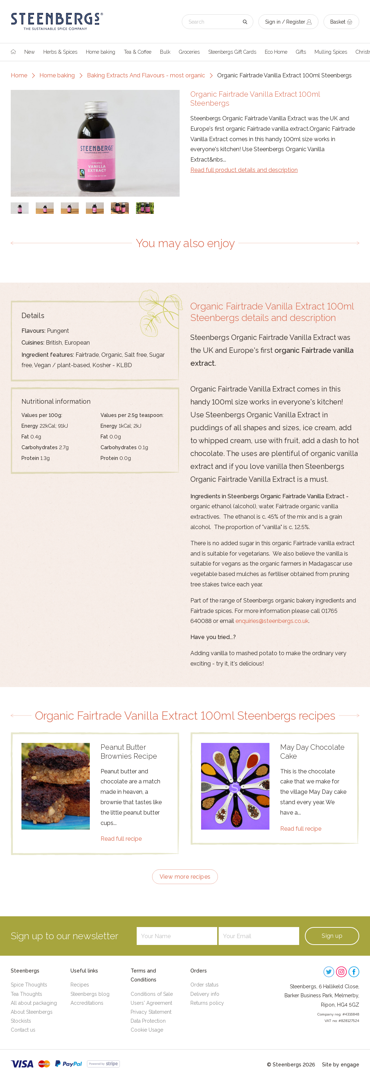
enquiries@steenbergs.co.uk (271, 621)
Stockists (21, 1021)
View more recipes (185, 876)
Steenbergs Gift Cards (232, 52)
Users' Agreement (151, 1003)
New (29, 52)
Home (19, 75)
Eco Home (276, 52)
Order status (204, 985)
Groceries (189, 52)
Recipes (79, 985)
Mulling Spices (331, 52)
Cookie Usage (147, 1030)
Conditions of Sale (152, 994)
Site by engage (340, 1064)
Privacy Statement (151, 1012)
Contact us (23, 1030)
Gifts (301, 52)
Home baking (100, 52)
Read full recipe (121, 838)
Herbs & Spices (60, 52)
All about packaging (34, 1003)
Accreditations (86, 1003)
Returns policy (207, 1003)
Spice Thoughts (29, 985)
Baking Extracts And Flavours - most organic (146, 75)
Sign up (332, 935)
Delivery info (204, 994)
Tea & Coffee (137, 52)
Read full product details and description (244, 170)
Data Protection (148, 1021)
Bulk (165, 52)
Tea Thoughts (26, 994)
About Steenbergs (32, 1012)
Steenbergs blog (89, 994)
